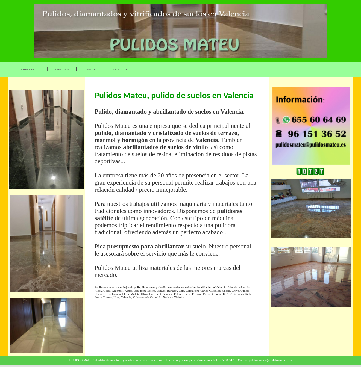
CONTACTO (120, 69)
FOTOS (90, 69)
